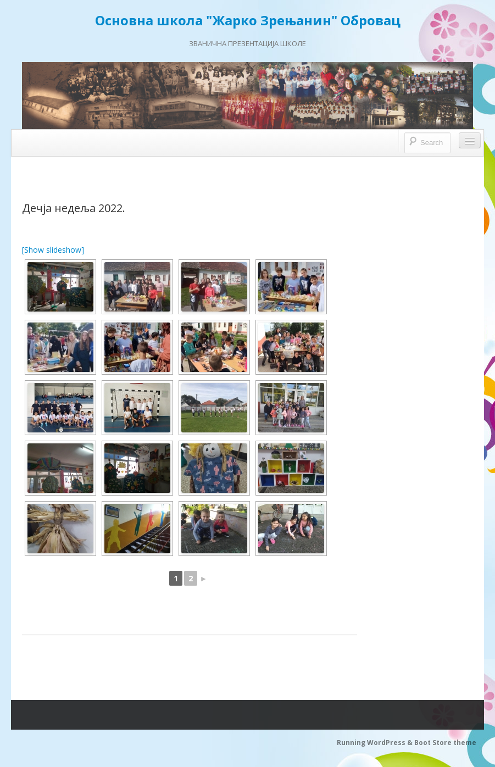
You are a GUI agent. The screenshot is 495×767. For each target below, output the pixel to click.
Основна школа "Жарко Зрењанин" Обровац (248, 20)
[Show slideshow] (53, 249)
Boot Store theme (445, 742)
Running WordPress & (375, 742)
